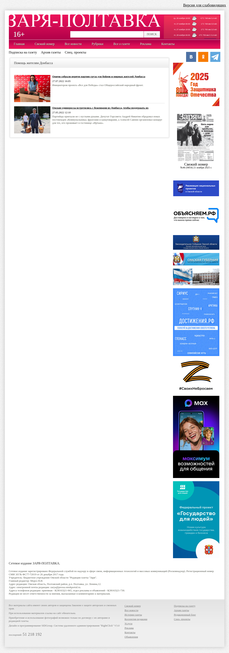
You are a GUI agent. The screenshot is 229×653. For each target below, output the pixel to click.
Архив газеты (51, 52)
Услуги (129, 623)
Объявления (131, 636)
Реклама (129, 627)
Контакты (130, 632)
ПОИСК (152, 34)
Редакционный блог (185, 614)
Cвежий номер (196, 165)
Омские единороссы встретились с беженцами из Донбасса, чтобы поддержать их (100, 107)
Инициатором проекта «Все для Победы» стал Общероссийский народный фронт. (98, 85)
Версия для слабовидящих (204, 5)
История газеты (133, 614)
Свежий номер (133, 605)
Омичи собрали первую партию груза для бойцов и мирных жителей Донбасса (98, 76)
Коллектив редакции (136, 619)
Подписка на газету (23, 52)
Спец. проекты (75, 52)
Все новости (131, 610)
